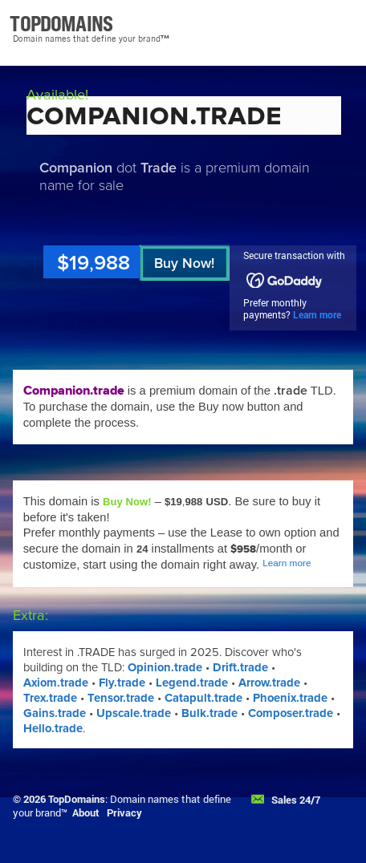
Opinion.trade (165, 667)
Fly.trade (122, 682)
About (86, 812)
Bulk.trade (209, 713)
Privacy (124, 812)
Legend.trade (192, 682)
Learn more (317, 315)
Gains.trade (54, 713)
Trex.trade (50, 698)
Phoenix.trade (290, 698)
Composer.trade (290, 713)
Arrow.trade (269, 682)
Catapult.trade (203, 698)
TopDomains (76, 799)
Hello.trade (53, 728)
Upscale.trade (133, 713)
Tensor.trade (120, 698)
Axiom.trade (55, 682)
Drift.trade (240, 667)
